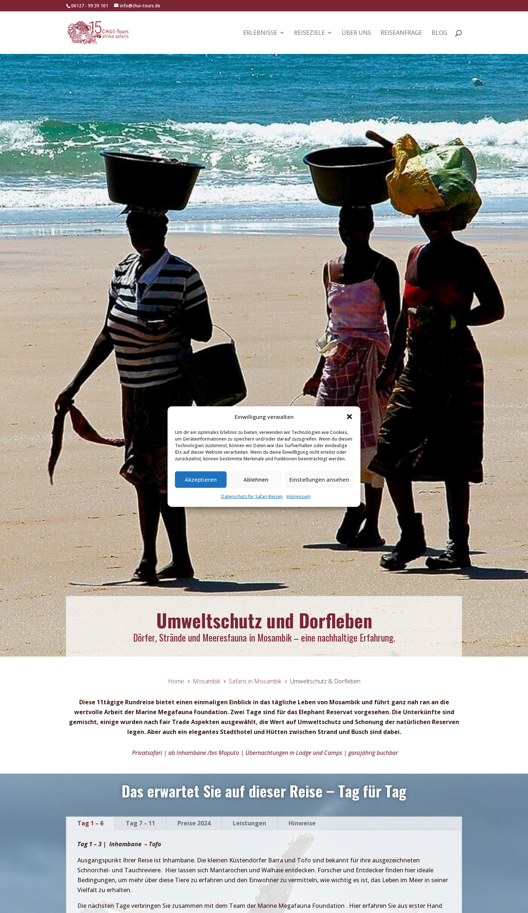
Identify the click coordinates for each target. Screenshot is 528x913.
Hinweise (302, 823)
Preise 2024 (193, 823)
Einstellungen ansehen (319, 479)
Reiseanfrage (401, 33)
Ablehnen (255, 479)
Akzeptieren (201, 479)
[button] (349, 416)
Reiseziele (309, 33)
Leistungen (249, 823)
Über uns (356, 33)
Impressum (298, 496)
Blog (439, 33)
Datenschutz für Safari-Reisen (252, 496)
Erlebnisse (260, 33)
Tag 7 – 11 (140, 823)
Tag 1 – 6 (90, 823)
